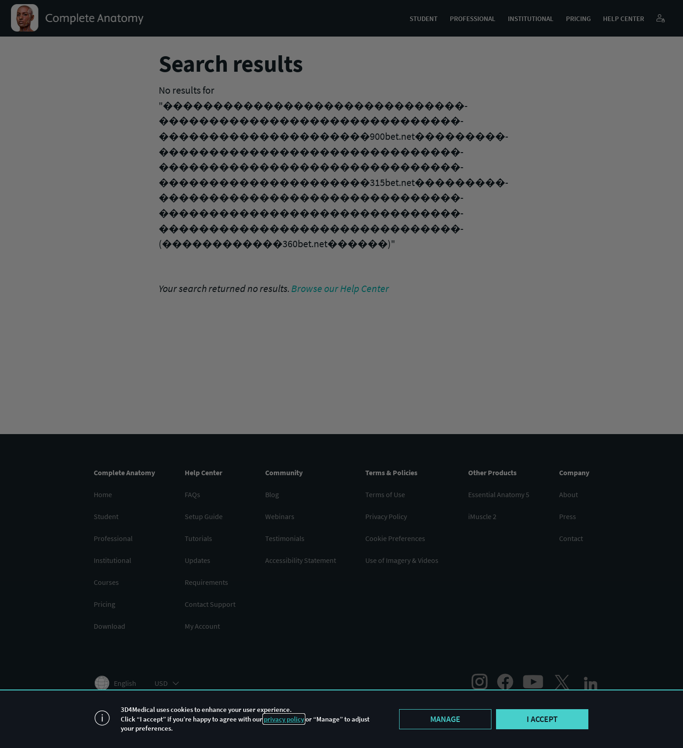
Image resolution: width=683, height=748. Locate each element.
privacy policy (284, 719)
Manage (445, 719)
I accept (542, 719)
